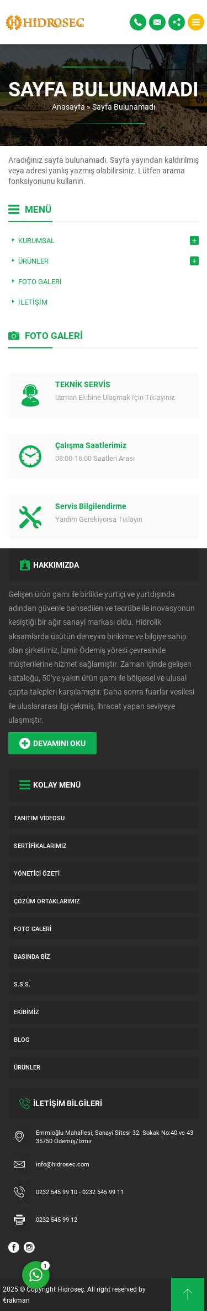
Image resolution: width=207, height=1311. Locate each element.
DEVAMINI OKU (52, 743)
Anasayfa (68, 106)
